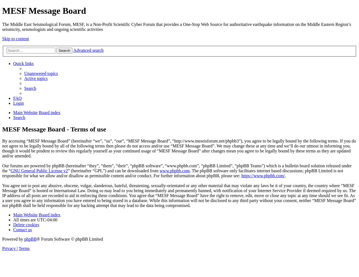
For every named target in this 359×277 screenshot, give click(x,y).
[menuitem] (41, 73)
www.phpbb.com (175, 170)
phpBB (30, 239)
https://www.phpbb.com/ (263, 175)
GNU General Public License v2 (39, 170)
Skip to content (15, 38)
